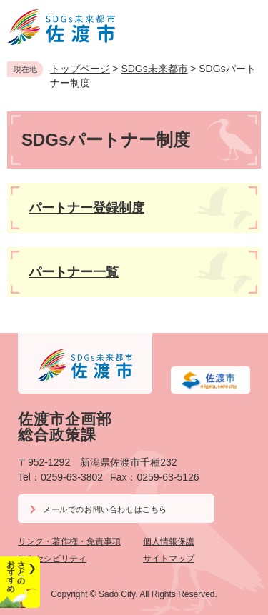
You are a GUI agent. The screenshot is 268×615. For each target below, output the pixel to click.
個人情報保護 (168, 541)
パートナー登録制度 (86, 208)
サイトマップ (168, 559)
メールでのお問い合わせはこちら (105, 509)
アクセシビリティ (52, 559)
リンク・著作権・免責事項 (69, 541)
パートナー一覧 (74, 272)
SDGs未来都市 (154, 68)
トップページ (80, 68)
